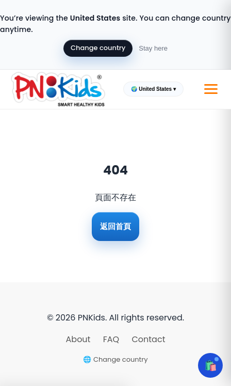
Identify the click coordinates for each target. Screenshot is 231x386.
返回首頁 (115, 226)
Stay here (153, 48)
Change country (98, 48)
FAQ (112, 339)
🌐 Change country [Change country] (115, 359)
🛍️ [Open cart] (210, 365)
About (79, 339)
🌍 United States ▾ (153, 89)
